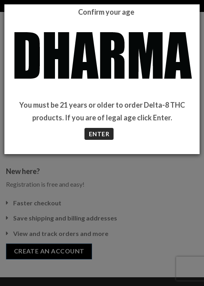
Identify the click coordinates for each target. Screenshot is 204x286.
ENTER (99, 133)
